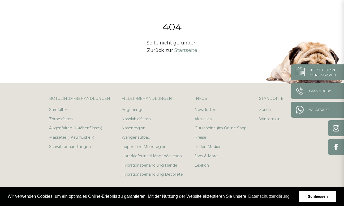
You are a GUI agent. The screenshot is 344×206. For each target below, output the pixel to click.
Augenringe (133, 109)
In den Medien (208, 146)
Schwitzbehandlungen (70, 146)
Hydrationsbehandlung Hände (149, 165)
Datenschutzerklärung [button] (269, 196)
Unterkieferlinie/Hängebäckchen (152, 156)
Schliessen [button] (318, 196)
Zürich (265, 109)
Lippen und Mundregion (144, 146)
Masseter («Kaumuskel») (71, 137)
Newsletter (205, 109)
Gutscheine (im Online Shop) (221, 128)
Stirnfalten (58, 109)
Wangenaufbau (136, 137)
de (313, 11)
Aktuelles (203, 119)
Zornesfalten (61, 119)
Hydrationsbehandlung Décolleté (152, 174)
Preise (200, 137)
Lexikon (202, 165)
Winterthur (269, 119)
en (325, 11)
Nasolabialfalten (136, 119)
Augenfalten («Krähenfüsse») (75, 128)
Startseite (185, 50)
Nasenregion (133, 128)
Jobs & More (206, 156)
